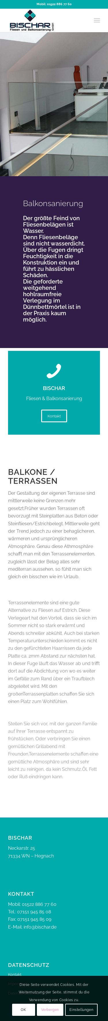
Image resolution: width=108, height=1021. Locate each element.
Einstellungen (81, 1010)
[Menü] (97, 20)
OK (23, 1010)
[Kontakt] (54, 416)
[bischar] (45, 20)
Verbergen (50, 1010)
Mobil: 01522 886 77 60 (54, 4)
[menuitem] (97, 20)
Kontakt (14, 974)
